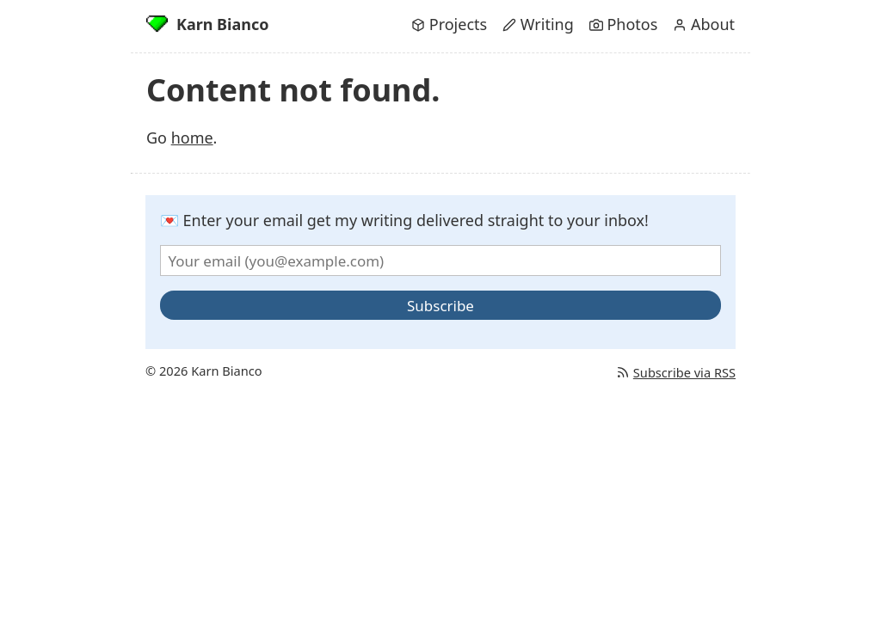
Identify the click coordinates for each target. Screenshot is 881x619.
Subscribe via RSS (676, 372)
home (192, 137)
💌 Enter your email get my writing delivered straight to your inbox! (404, 220)
